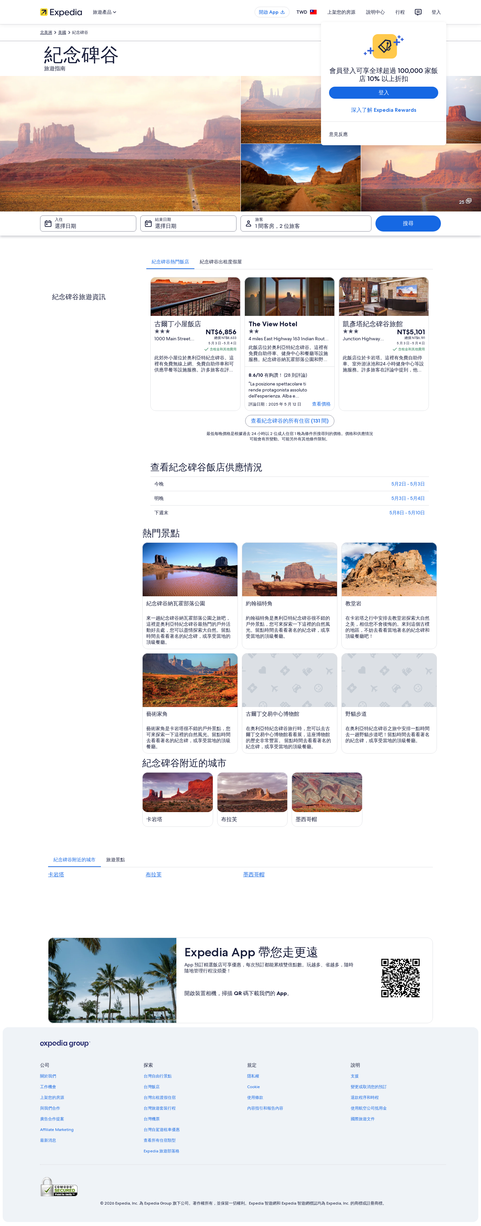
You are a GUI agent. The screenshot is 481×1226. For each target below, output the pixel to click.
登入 (436, 12)
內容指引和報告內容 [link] (265, 1108)
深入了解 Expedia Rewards (383, 110)
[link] (383, 134)
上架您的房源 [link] (52, 1097)
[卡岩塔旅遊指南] (177, 799)
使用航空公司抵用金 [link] (369, 1108)
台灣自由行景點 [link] (158, 1076)
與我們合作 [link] (50, 1108)
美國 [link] (62, 32)
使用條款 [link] (255, 1097)
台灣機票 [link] (152, 1119)
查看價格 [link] (321, 404)
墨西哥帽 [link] (254, 874)
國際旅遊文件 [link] (363, 1119)
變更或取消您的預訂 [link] (369, 1086)
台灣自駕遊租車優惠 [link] (162, 1129)
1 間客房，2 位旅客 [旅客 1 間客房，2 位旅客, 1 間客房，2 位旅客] (277, 226)
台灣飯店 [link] (152, 1086)
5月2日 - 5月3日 (408, 484)
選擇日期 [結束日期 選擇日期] (165, 226)
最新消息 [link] (48, 1140)
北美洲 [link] (46, 32)
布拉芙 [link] (154, 874)
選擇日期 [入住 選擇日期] (65, 226)
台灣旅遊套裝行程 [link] (160, 1108)
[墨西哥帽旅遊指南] (327, 799)
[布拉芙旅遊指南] (252, 799)
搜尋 (408, 223)
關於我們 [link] (48, 1076)
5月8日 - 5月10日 (407, 513)
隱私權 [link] (253, 1076)
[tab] (170, 261)
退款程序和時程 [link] (365, 1097)
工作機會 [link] (48, 1086)
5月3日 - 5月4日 (408, 498)
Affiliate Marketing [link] (56, 1129)
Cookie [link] (253, 1086)
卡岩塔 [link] (56, 874)
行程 (400, 12)
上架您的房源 (341, 12)
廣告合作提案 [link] (52, 1119)
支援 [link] (355, 1076)
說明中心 (375, 12)
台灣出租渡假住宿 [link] (160, 1097)
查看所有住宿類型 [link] (160, 1140)
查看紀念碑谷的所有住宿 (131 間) (290, 421)
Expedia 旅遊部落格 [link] (161, 1151)
